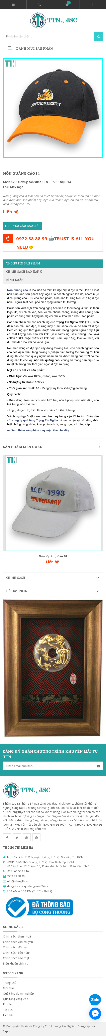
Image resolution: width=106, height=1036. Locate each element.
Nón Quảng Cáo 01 (53, 556)
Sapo (6, 1031)
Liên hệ (8, 1015)
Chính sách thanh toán (17, 936)
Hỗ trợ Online (54, 591)
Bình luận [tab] (15, 280)
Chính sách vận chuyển (18, 942)
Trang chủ (9, 983)
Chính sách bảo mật (16, 958)
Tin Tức (8, 1010)
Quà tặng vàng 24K (15, 999)
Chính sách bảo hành (16, 953)
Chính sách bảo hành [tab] (24, 271)
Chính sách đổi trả (15, 947)
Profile (7, 1004)
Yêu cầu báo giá (21, 226)
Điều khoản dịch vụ (15, 963)
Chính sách (54, 578)
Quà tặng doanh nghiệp (18, 993)
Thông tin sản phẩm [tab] (23, 263)
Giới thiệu (9, 988)
